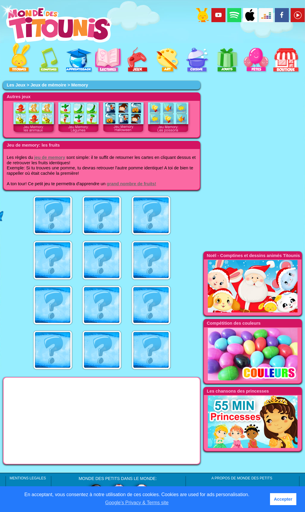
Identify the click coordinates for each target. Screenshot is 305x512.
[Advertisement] (102, 421)
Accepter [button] (283, 499)
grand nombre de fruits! (131, 183)
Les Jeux (16, 85)
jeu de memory (49, 157)
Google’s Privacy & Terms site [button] (137, 502)
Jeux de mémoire (48, 85)
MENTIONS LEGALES (28, 478)
